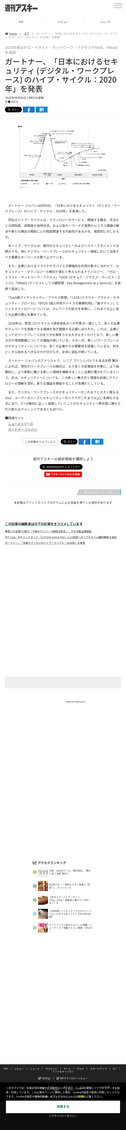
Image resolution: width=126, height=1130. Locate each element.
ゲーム (67, 1068)
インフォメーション (63, 1071)
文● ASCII (11, 102)
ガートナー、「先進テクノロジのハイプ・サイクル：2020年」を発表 (45, 542)
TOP (20, 22)
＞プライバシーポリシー (63, 1116)
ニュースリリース (20, 423)
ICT (26, 34)
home (11, 34)
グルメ (80, 1068)
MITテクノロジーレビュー (72, 1078)
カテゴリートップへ (99, 492)
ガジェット (51, 1068)
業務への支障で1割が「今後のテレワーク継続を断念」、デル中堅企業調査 (48, 531)
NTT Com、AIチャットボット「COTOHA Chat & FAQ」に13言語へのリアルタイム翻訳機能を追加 (61, 537)
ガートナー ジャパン (23, 429)
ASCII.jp (44, 1078)
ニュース (34, 1068)
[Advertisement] (63, 587)
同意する (63, 1107)
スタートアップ (98, 1068)
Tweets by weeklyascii (75, 701)
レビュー (63, 22)
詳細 (81, 1096)
